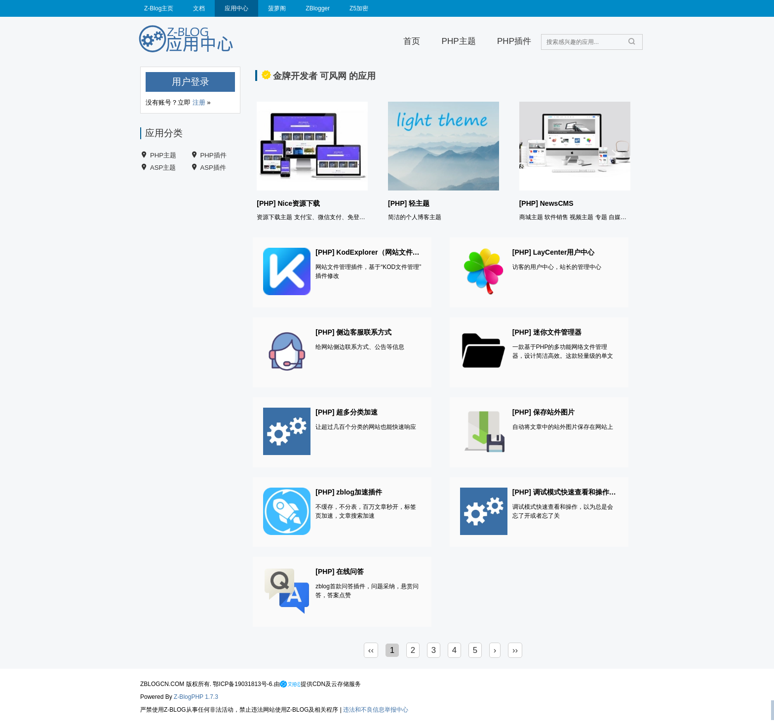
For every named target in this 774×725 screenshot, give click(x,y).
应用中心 (236, 8)
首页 (411, 41)
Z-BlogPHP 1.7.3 (196, 696)
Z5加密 (358, 8)
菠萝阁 (277, 8)
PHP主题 (459, 41)
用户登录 (190, 81)
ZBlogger (318, 8)
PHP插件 (514, 41)
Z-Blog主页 (158, 8)
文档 (199, 8)
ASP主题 (163, 167)
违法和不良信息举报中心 (375, 709)
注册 (199, 102)
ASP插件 (213, 167)
